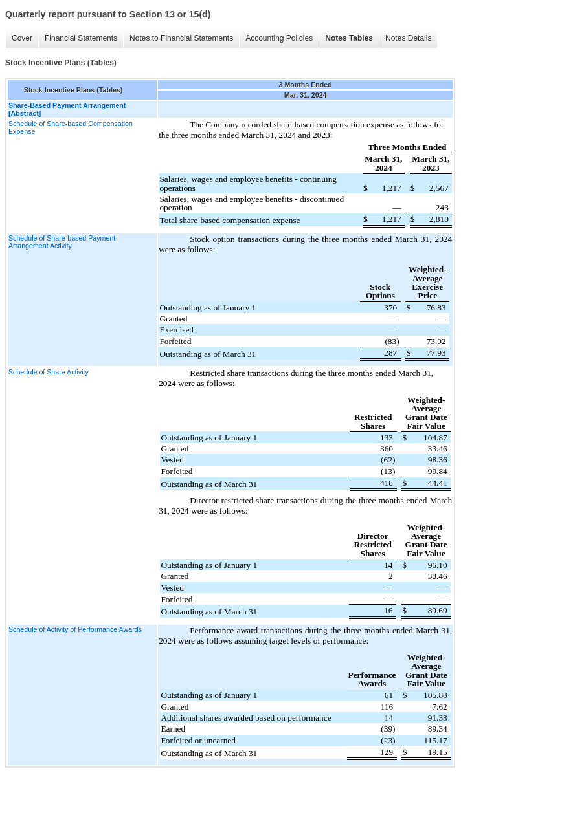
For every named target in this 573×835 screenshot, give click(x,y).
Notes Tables (349, 38)
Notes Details (408, 38)
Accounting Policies (279, 38)
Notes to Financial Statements (181, 38)
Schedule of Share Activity (48, 372)
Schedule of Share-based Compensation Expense (70, 127)
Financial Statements (81, 38)
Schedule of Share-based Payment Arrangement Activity (61, 242)
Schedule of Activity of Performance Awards (75, 629)
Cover (22, 38)
